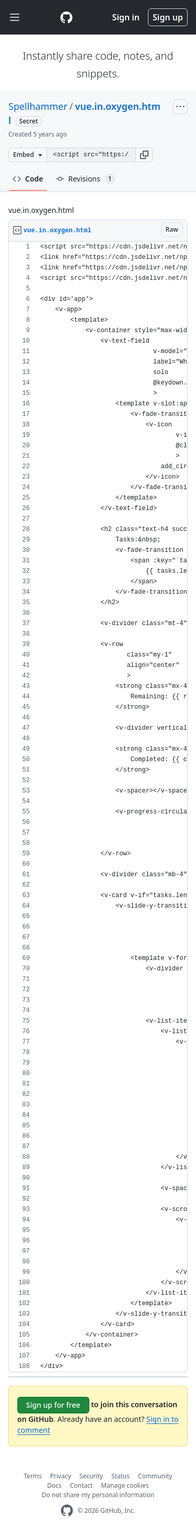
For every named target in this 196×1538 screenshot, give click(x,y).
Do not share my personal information (98, 1494)
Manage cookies (124, 1485)
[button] (144, 155)
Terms (33, 1476)
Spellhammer (37, 106)
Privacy (60, 1476)
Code (28, 179)
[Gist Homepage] (66, 17)
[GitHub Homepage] (67, 1510)
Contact (81, 1485)
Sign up (168, 17)
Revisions (86, 179)
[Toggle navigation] (14, 17)
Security (91, 1476)
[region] (98, 807)
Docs (54, 1485)
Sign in (126, 17)
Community (155, 1476)
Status (120, 1476)
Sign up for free (53, 1405)
